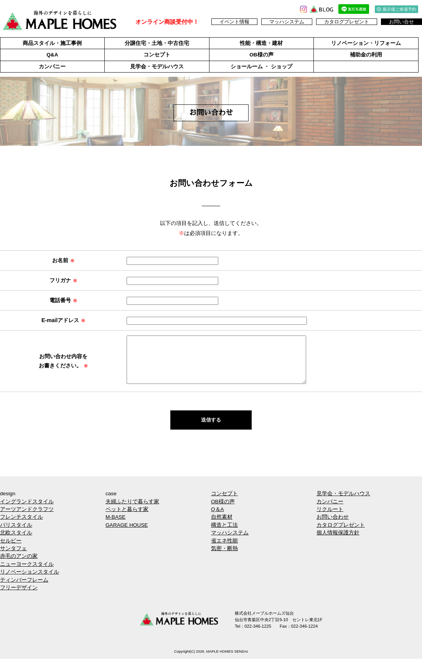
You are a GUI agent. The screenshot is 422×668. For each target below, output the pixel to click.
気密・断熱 (224, 558)
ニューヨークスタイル (27, 573)
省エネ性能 (224, 550)
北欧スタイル (16, 542)
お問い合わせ (332, 526)
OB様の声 (261, 55)
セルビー (10, 550)
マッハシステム (286, 22)
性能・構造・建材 (261, 43)
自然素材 (221, 526)
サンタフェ (13, 558)
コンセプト (156, 55)
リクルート (329, 518)
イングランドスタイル (27, 511)
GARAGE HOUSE (126, 534)
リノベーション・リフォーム (366, 43)
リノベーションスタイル (29, 581)
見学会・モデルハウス (157, 66)
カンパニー (52, 66)
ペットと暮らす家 (126, 518)
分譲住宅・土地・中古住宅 (157, 43)
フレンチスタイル (21, 526)
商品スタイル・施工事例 (52, 43)
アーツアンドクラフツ (27, 518)
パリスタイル (16, 534)
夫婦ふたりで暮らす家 (132, 511)
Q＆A (217, 518)
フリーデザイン (19, 597)
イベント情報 (234, 22)
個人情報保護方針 (337, 542)
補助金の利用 (366, 55)
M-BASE (115, 526)
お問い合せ (401, 22)
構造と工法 (224, 534)
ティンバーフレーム (24, 589)
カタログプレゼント (346, 22)
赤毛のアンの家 (19, 565)
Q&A (52, 55)
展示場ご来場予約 (396, 9)
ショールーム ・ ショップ (262, 66)
